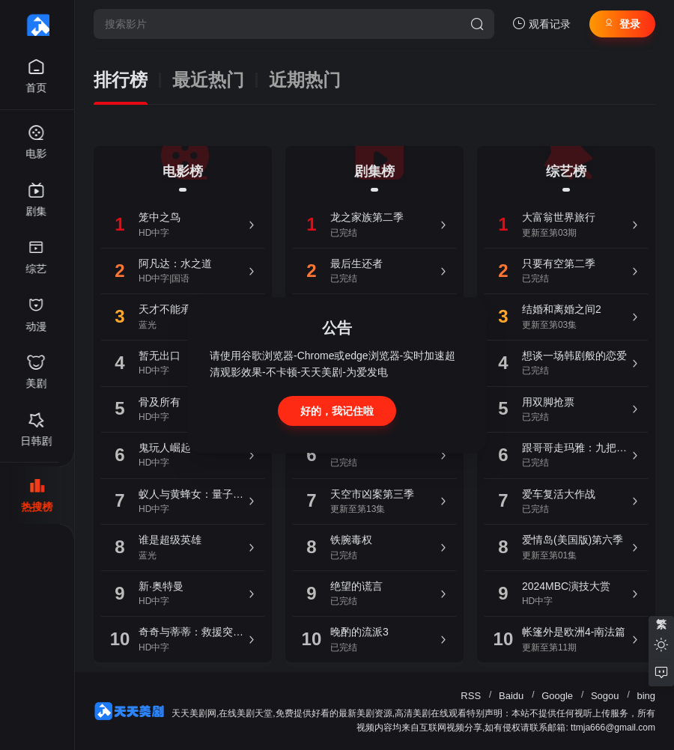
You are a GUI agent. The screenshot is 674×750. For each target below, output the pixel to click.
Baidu (511, 695)
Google (557, 695)
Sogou (605, 695)
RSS (471, 695)
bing (646, 695)
